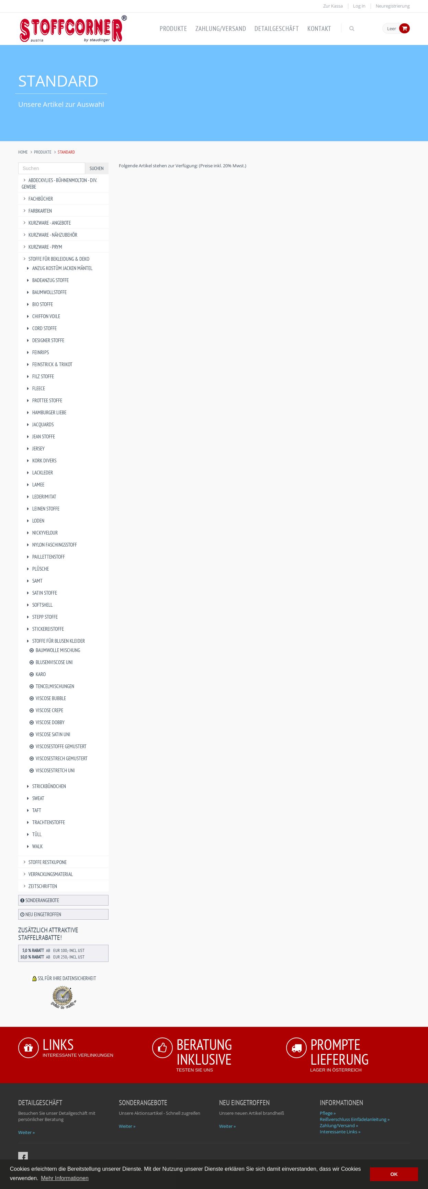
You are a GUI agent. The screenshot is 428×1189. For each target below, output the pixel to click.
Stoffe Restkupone (44, 862)
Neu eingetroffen (40, 914)
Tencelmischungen (51, 686)
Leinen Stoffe (42, 508)
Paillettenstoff (45, 556)
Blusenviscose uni (51, 662)
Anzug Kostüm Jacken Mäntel (58, 268)
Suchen (97, 168)
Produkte (173, 28)
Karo (37, 674)
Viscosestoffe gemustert (58, 746)
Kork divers (40, 460)
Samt (34, 580)
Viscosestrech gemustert (58, 758)
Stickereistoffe (44, 629)
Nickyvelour (41, 532)
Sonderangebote (39, 900)
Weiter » (26, 1132)
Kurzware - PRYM (42, 247)
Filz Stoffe (39, 376)
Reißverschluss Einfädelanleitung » (355, 1119)
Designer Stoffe (44, 340)
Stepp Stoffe (41, 617)
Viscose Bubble (47, 698)
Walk (34, 846)
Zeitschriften (39, 886)
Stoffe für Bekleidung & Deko (55, 259)
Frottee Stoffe (43, 400)
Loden (34, 520)
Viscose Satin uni (49, 734)
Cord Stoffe (41, 328)
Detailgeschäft (277, 28)
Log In (359, 6)
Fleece (35, 388)
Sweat (34, 798)
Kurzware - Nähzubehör (49, 235)
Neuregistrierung (393, 6)
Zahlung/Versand (220, 28)
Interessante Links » (340, 1132)
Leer (391, 29)
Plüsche (37, 568)
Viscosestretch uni (52, 770)
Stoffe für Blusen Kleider (55, 641)
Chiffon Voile (42, 316)
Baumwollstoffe (46, 292)
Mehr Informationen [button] (65, 1178)
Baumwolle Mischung (54, 650)
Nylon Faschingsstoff (51, 544)
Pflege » (328, 1113)
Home (23, 152)
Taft (33, 810)
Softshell (39, 605)
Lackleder (39, 472)
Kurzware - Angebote (46, 223)
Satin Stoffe (41, 593)
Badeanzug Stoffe (47, 280)
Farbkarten (37, 210)
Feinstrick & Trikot (48, 364)
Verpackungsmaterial (47, 874)
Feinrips (37, 352)
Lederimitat (40, 496)
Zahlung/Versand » (339, 1125)
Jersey (35, 448)
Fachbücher (37, 198)
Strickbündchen (45, 786)
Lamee (34, 484)
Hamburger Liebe (45, 412)
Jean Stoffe (40, 436)
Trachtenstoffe (45, 822)
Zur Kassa (333, 6)
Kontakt (319, 28)
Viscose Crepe (46, 710)
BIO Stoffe (39, 304)
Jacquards (39, 424)
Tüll (33, 834)
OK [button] (394, 1174)
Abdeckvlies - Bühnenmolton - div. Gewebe (59, 183)
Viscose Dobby (47, 722)
